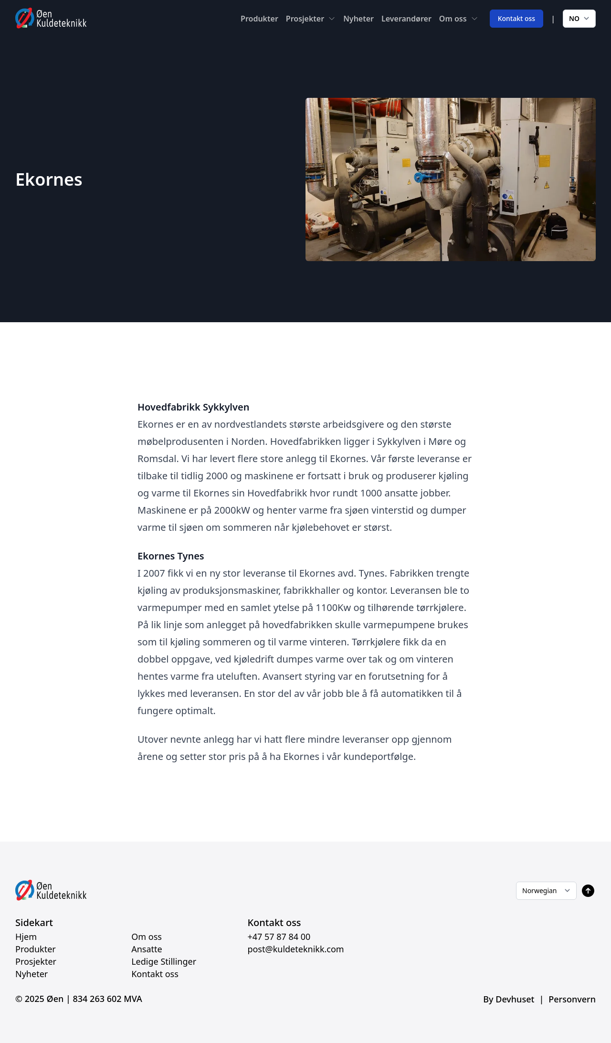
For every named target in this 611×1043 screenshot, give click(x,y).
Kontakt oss (517, 18)
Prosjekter (305, 18)
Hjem (26, 936)
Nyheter (358, 18)
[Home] (51, 18)
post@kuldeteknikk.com (295, 949)
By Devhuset (508, 999)
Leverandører (406, 18)
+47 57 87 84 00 (278, 936)
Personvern (572, 999)
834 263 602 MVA (107, 998)
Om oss (453, 18)
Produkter (259, 18)
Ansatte (146, 949)
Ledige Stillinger (163, 961)
